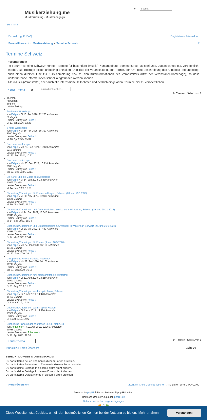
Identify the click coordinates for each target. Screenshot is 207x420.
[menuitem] (29, 36)
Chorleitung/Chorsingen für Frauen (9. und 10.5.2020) (35, 242)
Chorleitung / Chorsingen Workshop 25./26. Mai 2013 (35, 324)
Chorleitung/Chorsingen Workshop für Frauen (31, 307)
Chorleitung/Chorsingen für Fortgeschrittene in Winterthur (37, 275)
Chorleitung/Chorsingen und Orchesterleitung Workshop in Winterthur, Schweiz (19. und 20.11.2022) (61, 209)
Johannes (16, 326)
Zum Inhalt (13, 24)
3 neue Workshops (17, 127)
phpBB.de (119, 397)
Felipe (14, 114)
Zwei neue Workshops (19, 111)
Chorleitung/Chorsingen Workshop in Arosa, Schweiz (35, 291)
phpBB (91, 392)
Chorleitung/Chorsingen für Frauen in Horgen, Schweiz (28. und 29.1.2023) (47, 193)
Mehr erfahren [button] (148, 412)
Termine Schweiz (24, 53)
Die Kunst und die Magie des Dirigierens (28, 177)
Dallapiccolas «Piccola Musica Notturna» (29, 258)
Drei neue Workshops (18, 144)
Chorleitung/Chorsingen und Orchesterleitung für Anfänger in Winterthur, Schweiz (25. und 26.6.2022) (61, 226)
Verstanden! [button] (184, 412)
